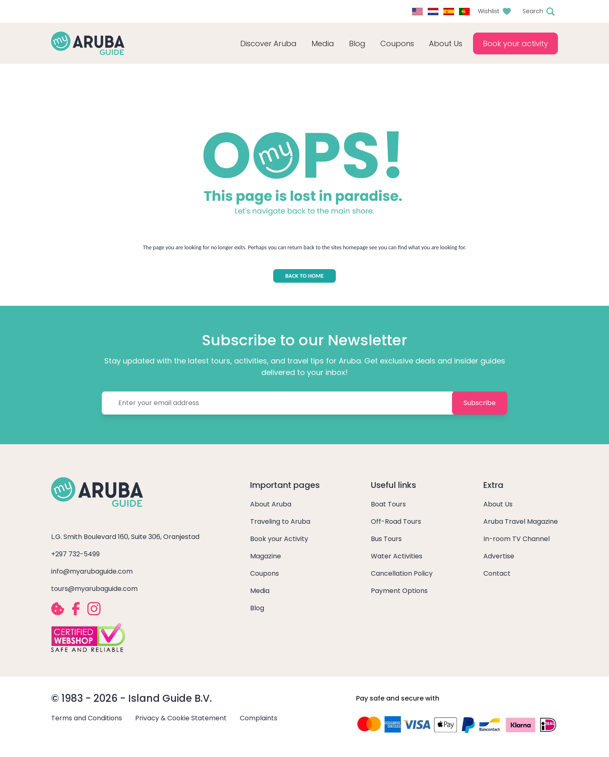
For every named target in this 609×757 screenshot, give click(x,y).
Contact (497, 573)
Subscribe (480, 403)
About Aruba (270, 504)
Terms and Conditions (86, 718)
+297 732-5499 (75, 554)
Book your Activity (279, 539)
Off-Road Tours (396, 521)
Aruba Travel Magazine (520, 521)
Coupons (264, 573)
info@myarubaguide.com (92, 571)
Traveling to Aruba (280, 521)
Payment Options (399, 590)
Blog (357, 43)
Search (532, 11)
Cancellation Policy (402, 573)
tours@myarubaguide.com (94, 588)
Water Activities (396, 556)
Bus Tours (386, 539)
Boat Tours (388, 504)
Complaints (258, 718)
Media (259, 590)
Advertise (498, 556)
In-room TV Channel (516, 539)
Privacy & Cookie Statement (181, 718)
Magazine (265, 556)
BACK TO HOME (304, 275)
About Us (498, 504)
